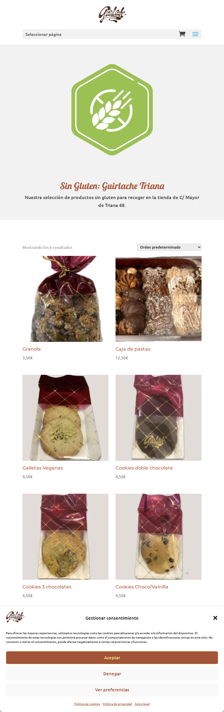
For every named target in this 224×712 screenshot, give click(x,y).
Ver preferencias (112, 689)
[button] (215, 618)
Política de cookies (87, 704)
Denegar (112, 673)
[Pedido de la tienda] (169, 247)
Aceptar (112, 657)
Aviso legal (142, 704)
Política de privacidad (117, 704)
